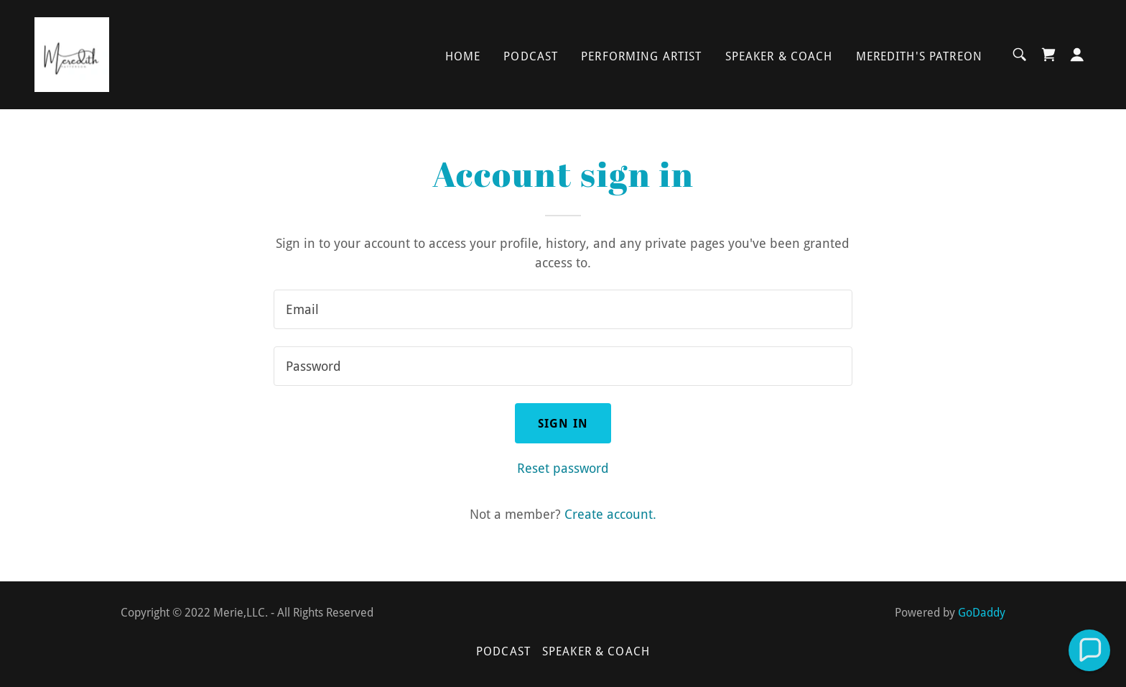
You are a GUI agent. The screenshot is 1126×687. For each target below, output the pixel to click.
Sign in (563, 423)
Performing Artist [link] (641, 56)
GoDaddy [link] (981, 612)
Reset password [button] (563, 468)
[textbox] (563, 309)
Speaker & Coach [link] (779, 56)
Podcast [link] (530, 56)
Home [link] (463, 56)
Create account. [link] (610, 514)
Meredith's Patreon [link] (919, 56)
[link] (71, 53)
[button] (1077, 54)
